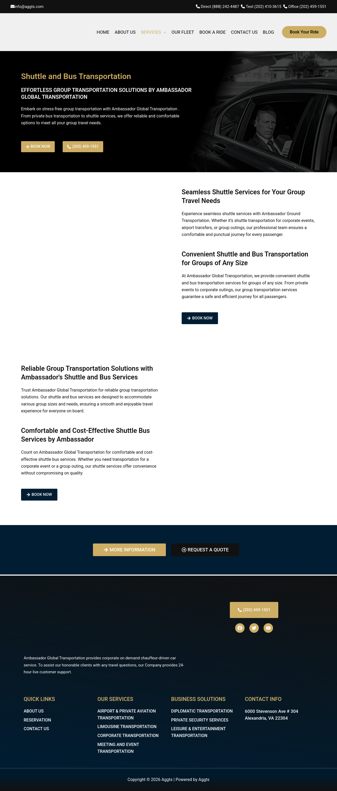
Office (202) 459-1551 (307, 6)
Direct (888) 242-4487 (220, 6)
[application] (163, 32)
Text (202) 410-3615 (263, 6)
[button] (304, 32)
